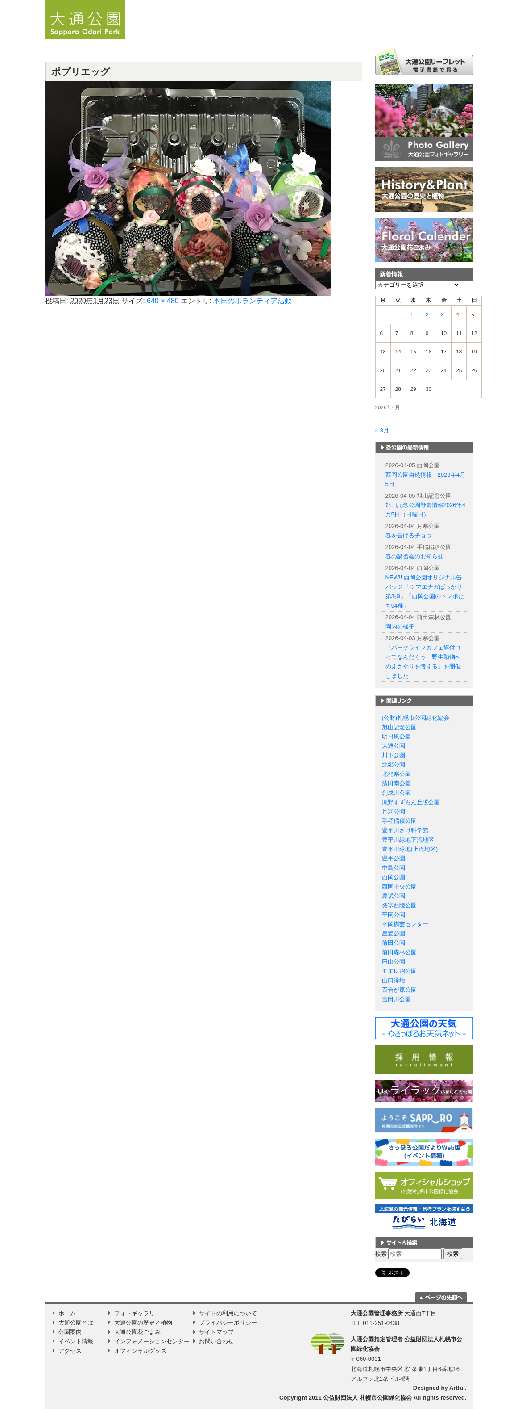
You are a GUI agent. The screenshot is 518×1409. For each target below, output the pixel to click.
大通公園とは (277, 33)
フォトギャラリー (137, 1313)
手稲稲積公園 (399, 821)
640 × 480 (163, 301)
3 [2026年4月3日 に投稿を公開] (442, 314)
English (402, 3)
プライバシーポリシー (228, 1322)
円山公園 (393, 961)
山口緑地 (393, 980)
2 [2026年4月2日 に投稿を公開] (427, 314)
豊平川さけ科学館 (405, 830)
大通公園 (393, 745)
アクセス (439, 33)
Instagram (463, 33)
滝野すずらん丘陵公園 (411, 802)
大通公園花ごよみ (137, 1332)
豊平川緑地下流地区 (408, 839)
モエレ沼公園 (399, 971)
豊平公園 (393, 858)
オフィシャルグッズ (140, 1350)
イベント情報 (397, 33)
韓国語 (462, 3)
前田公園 (393, 942)
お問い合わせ (216, 1341)
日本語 (384, 3)
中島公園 (393, 867)
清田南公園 (396, 783)
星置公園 (393, 933)
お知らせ (227, 33)
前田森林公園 (399, 952)
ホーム (190, 33)
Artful (457, 1387)
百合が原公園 (399, 989)
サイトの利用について (228, 1313)
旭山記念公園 (399, 727)
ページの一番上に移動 (441, 1297)
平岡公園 (393, 914)
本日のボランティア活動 (252, 301)
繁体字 (441, 3)
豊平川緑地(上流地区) (410, 849)
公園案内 (338, 33)
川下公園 (393, 755)
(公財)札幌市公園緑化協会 (416, 717)
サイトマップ (216, 1332)
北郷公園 (393, 764)
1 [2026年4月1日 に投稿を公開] (412, 314)
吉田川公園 (396, 999)
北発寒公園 (396, 774)
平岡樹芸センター (405, 924)
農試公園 (393, 896)
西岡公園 (393, 877)
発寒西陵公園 (399, 905)
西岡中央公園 (399, 886)
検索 (381, 1253)
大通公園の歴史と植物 (143, 1322)
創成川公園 (396, 792)
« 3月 (382, 430)
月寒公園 (393, 811)
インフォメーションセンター (152, 1341)
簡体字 (421, 3)
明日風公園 (396, 736)
